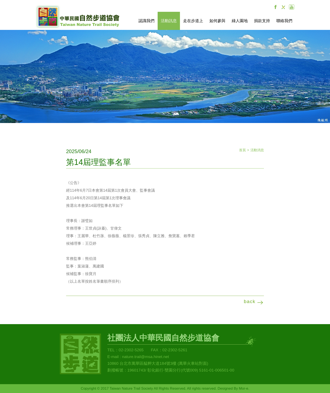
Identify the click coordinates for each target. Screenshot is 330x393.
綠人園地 (240, 21)
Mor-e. (244, 388)
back (249, 301)
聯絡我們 (284, 21)
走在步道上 (193, 21)
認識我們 (146, 21)
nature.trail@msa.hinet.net (145, 356)
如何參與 (217, 21)
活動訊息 (169, 21)
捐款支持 (262, 21)
